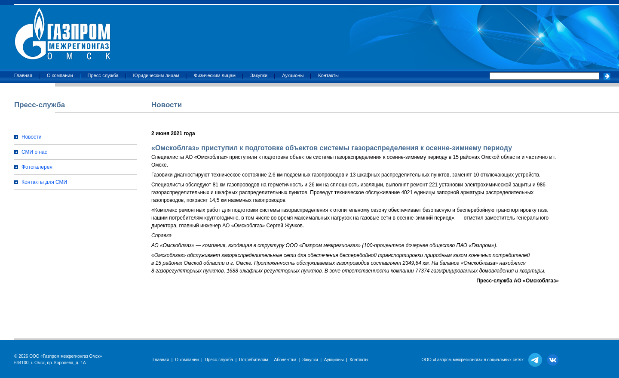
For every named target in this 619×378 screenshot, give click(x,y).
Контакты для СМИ (44, 182)
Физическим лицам (215, 75)
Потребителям (253, 359)
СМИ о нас (34, 152)
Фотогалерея (36, 167)
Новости (31, 137)
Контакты (328, 75)
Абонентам (285, 359)
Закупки (258, 75)
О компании (60, 75)
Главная (23, 75)
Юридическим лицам (156, 75)
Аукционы (292, 75)
